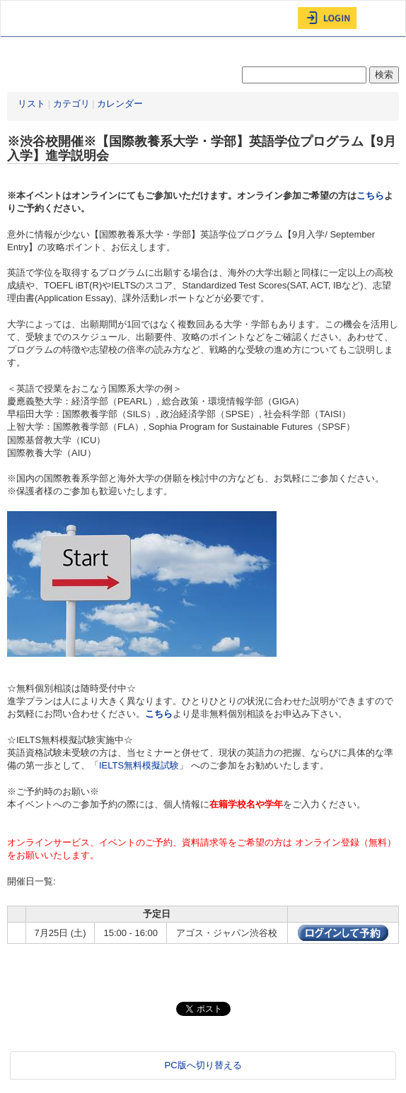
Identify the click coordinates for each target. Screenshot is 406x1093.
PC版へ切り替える (202, 1065)
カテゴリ (71, 103)
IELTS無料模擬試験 (139, 765)
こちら (370, 195)
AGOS (36, 18)
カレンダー (120, 103)
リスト (31, 103)
